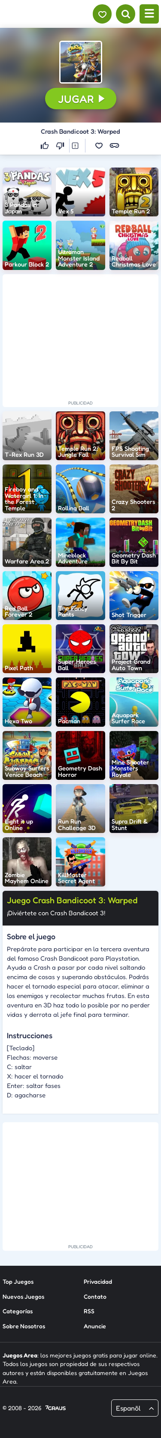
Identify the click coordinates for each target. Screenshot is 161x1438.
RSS (89, 1311)
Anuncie (95, 1326)
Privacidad (98, 1281)
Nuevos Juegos (23, 1296)
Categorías (18, 1311)
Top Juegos (18, 1281)
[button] (80, 62)
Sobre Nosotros (24, 1326)
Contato (95, 1296)
